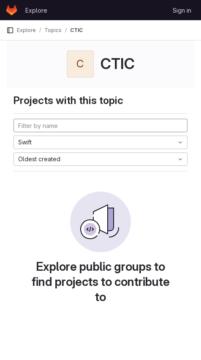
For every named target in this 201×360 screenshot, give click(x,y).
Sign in (182, 10)
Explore (36, 10)
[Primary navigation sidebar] (10, 30)
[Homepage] (12, 10)
